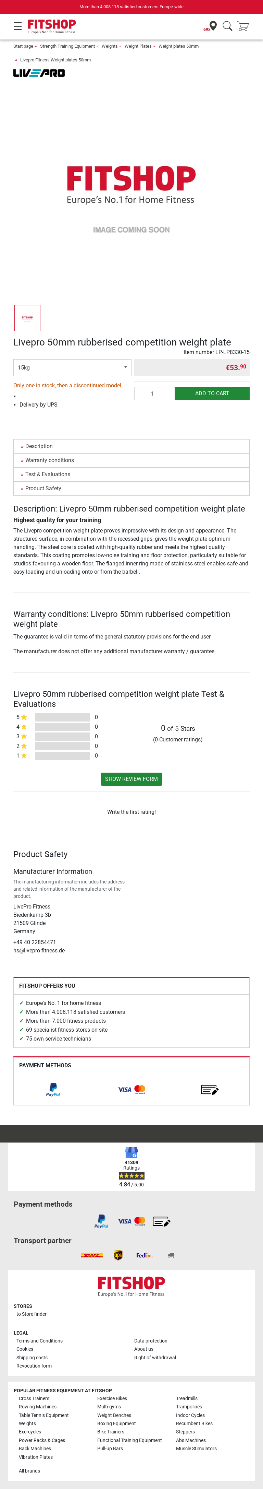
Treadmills (187, 1399)
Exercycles (30, 1432)
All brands (29, 1471)
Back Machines (35, 1449)
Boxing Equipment (116, 1424)
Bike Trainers (110, 1432)
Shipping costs (32, 1358)
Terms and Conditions (39, 1341)
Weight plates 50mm (179, 46)
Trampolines (189, 1407)
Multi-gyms (109, 1407)
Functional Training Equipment (129, 1440)
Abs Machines (191, 1440)
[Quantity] (154, 393)
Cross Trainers (34, 1399)
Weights (110, 46)
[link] (53, 1089)
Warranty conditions (49, 460)
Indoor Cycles (190, 1415)
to (31, 1314)
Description (39, 446)
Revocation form (34, 1366)
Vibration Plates (36, 1457)
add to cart (212, 393)
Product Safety (43, 488)
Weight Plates (138, 46)
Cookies (24, 1349)
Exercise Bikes (112, 1399)
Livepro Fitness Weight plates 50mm (55, 59)
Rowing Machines (38, 1407)
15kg (24, 367)
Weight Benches (114, 1415)
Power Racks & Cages (42, 1440)
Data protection (150, 1341)
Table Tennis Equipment (44, 1415)
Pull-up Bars (110, 1449)
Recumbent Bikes (194, 1424)
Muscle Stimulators (196, 1449)
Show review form (131, 779)
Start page (23, 46)
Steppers (185, 1432)
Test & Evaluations (47, 474)
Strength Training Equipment (67, 46)
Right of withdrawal (155, 1358)
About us (143, 1349)
